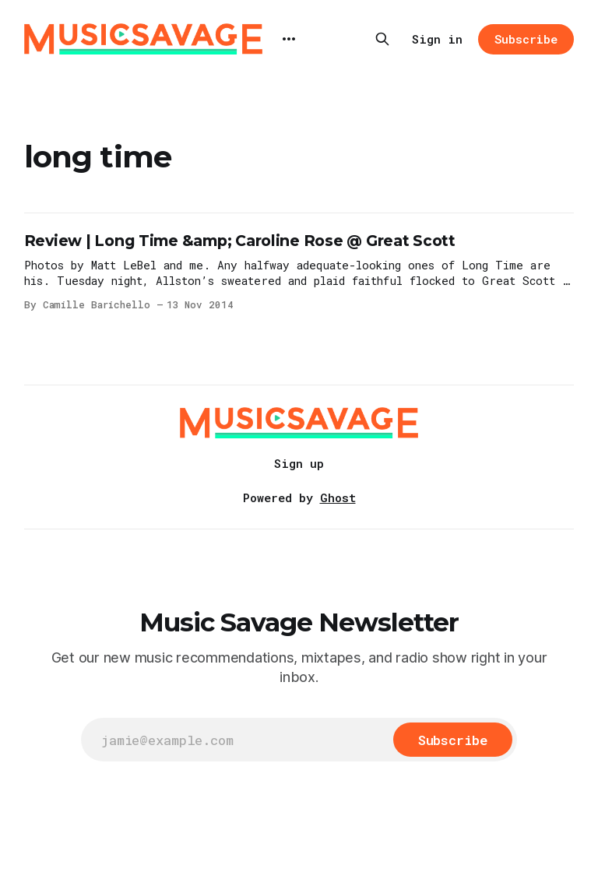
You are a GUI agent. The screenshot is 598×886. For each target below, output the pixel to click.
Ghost (338, 497)
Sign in (437, 39)
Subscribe (526, 39)
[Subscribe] (452, 740)
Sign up (299, 463)
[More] (288, 38)
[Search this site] (382, 38)
